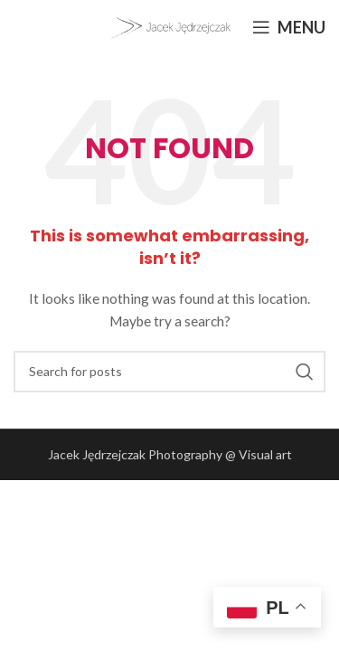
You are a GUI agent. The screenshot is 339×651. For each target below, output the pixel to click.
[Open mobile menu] (288, 27)
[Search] (169, 371)
